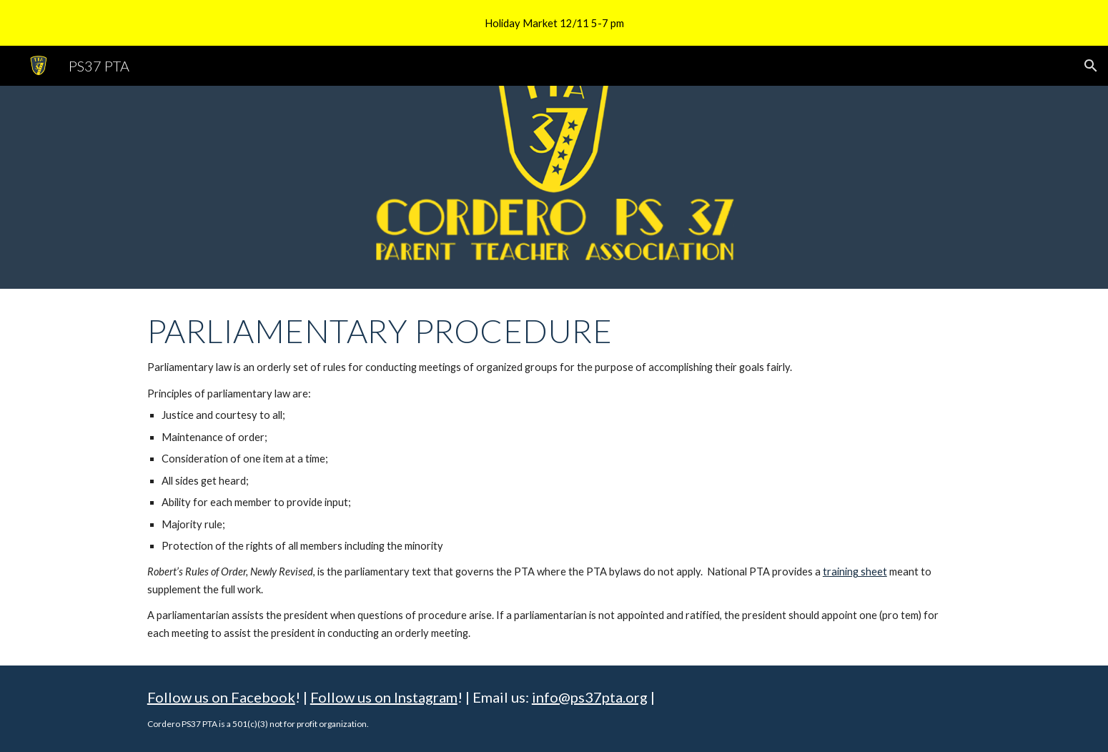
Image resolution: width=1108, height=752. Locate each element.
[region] (554, 23)
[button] (1091, 66)
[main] (554, 477)
